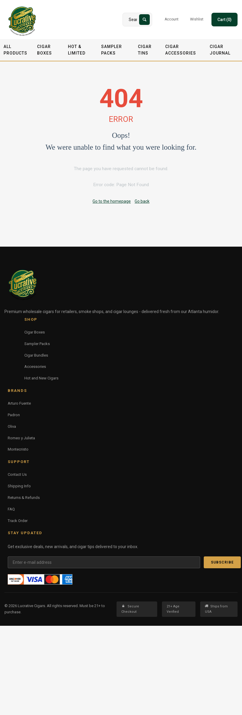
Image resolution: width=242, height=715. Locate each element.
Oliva (12, 426)
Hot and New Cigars (41, 378)
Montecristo (18, 449)
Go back (142, 201)
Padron (14, 415)
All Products (15, 49)
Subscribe (222, 562)
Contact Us (17, 474)
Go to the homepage (112, 201)
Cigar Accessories (180, 49)
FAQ (11, 509)
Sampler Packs (111, 49)
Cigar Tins (145, 49)
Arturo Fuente (19, 403)
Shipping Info (19, 486)
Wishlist (196, 19)
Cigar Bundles (36, 355)
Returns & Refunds (24, 497)
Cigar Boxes (44, 49)
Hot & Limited (76, 49)
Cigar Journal (220, 49)
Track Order (18, 520)
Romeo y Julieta (21, 438)
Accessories (35, 366)
